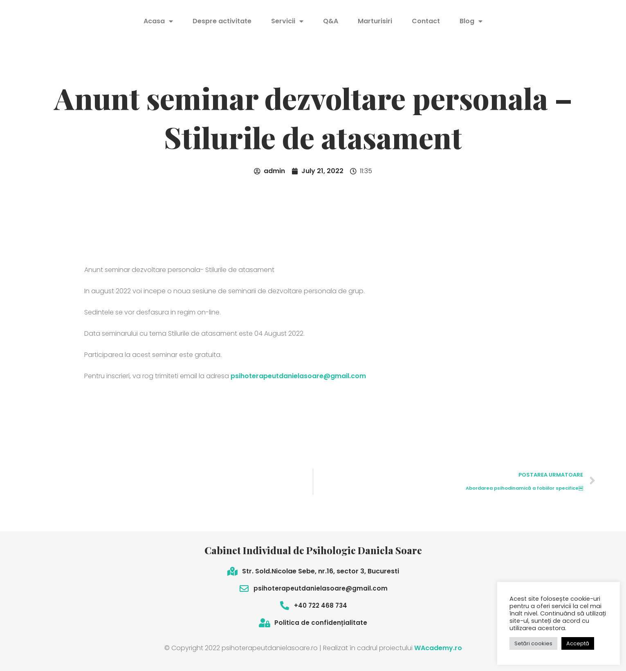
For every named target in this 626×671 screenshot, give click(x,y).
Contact (426, 21)
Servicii (287, 21)
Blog (471, 21)
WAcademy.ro (438, 648)
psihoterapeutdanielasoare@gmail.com (298, 376)
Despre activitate (222, 21)
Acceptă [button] (577, 643)
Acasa (158, 21)
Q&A (330, 21)
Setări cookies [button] (533, 643)
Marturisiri (375, 21)
